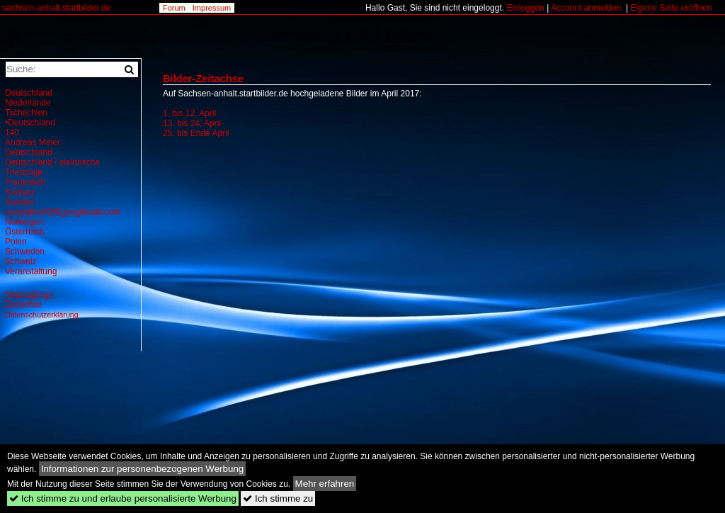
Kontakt (19, 192)
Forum (174, 8)
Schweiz (21, 261)
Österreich (24, 232)
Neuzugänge (29, 295)
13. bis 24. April (192, 123)
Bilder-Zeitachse (203, 78)
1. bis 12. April (189, 113)
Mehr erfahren (325, 483)
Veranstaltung (31, 271)
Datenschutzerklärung (42, 314)
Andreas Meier (32, 142)
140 (12, 132)
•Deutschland (30, 123)
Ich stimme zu (278, 498)
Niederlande (28, 103)
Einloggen (525, 8)
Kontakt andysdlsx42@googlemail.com (62, 207)
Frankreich (25, 182)
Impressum (212, 8)
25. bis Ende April (196, 133)
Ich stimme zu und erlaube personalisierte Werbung (122, 498)
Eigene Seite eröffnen (671, 8)
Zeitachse (23, 305)
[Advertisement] (282, 268)
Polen (16, 242)
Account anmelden (586, 8)
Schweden (25, 251)
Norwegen (24, 222)
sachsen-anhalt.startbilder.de (56, 8)
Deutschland (28, 93)
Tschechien (26, 113)
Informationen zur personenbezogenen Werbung (142, 468)
